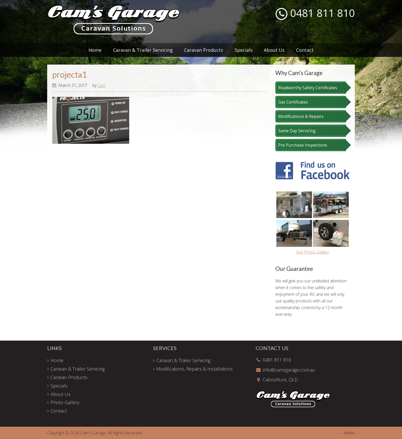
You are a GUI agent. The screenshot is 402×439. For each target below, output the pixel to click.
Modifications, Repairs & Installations (194, 369)
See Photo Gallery (312, 252)
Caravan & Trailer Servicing (78, 369)
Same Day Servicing (297, 131)
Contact (59, 411)
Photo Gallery (65, 402)
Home (57, 360)
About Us (61, 394)
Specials (59, 386)
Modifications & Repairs (301, 116)
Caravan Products (69, 377)
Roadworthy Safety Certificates (307, 87)
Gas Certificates (293, 102)
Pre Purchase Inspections (302, 145)
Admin (349, 433)
